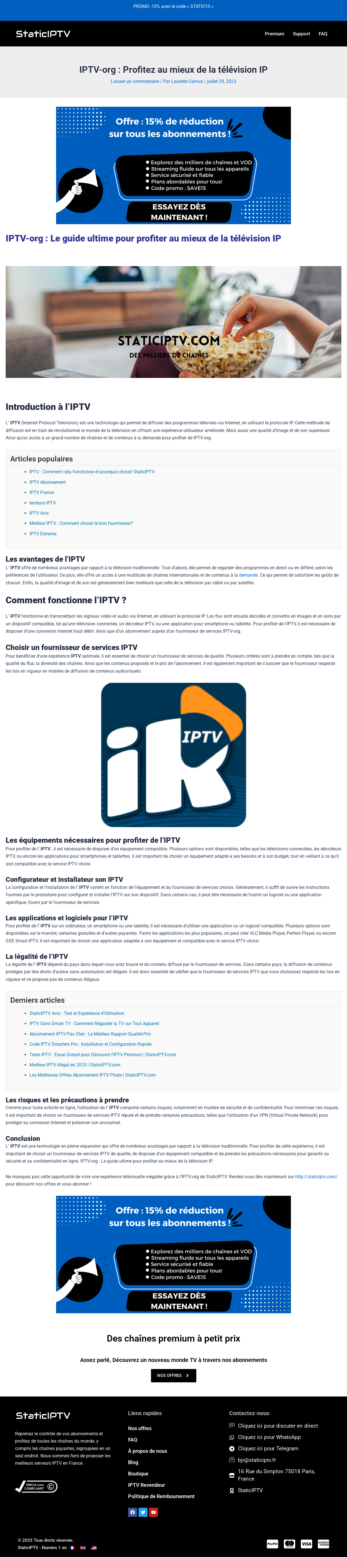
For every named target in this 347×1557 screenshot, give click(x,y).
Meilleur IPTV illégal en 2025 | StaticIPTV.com (74, 1065)
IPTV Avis (39, 513)
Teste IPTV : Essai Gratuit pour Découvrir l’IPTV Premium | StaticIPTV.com (102, 1054)
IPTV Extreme (42, 533)
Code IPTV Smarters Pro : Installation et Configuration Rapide (90, 1044)
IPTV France (41, 492)
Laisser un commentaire (135, 81)
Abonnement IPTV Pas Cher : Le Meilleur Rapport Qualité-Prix (90, 1034)
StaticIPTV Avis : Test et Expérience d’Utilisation (76, 1013)
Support (301, 34)
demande (248, 575)
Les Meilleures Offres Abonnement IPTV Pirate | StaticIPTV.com (92, 1075)
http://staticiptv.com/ (316, 1176)
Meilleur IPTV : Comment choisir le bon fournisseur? (81, 523)
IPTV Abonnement (47, 482)
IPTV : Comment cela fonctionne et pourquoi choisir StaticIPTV (92, 471)
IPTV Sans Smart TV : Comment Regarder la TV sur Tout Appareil (94, 1023)
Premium (274, 34)
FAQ (323, 34)
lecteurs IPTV (42, 503)
